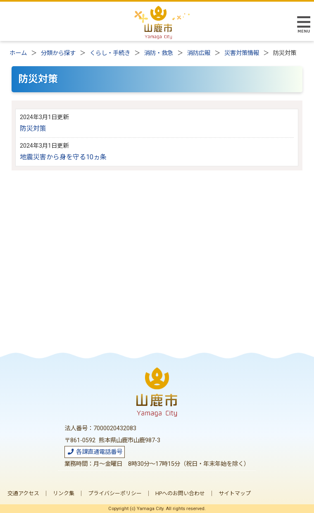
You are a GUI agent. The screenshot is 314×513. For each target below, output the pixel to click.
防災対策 (33, 128)
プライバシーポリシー (115, 493)
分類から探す (58, 53)
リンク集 (63, 493)
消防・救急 (158, 53)
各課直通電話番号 (94, 451)
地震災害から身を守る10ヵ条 (63, 157)
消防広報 (198, 53)
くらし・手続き (110, 53)
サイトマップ (235, 493)
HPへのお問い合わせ (180, 493)
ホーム (18, 53)
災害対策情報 (241, 53)
